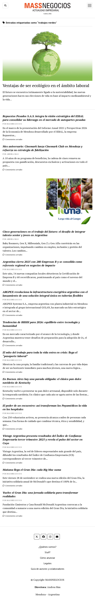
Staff (47, 552)
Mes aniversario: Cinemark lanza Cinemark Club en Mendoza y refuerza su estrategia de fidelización (42, 148)
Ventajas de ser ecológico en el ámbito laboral (46, 85)
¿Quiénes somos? (47, 546)
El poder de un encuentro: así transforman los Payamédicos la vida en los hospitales (45, 407)
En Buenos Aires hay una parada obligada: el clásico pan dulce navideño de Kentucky (42, 380)
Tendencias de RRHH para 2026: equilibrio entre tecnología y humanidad (41, 324)
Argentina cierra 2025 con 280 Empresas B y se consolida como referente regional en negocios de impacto (42, 263)
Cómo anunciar (47, 557)
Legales (47, 563)
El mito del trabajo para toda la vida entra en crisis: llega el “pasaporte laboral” (40, 354)
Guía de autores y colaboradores (47, 568)
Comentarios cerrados (12, 139)
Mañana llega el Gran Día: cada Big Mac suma (32, 469)
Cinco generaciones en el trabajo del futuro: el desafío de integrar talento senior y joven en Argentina (44, 233)
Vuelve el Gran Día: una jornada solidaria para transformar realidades (40, 494)
